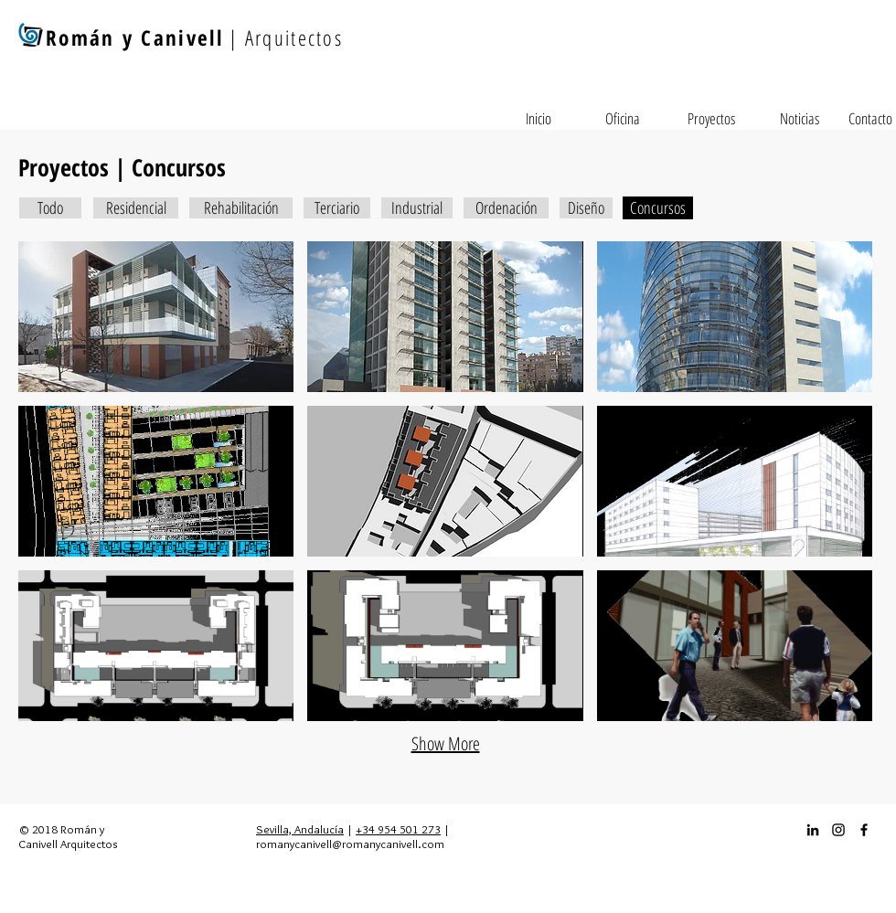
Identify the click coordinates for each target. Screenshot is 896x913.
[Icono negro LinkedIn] (813, 830)
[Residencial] (135, 207)
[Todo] (50, 207)
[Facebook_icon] (864, 830)
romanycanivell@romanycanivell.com (350, 843)
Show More (445, 743)
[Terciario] (337, 207)
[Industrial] (416, 207)
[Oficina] (623, 119)
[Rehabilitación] (240, 207)
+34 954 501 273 (398, 829)
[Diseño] (586, 207)
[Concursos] (658, 207)
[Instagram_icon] (838, 830)
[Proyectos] (711, 119)
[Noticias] (799, 119)
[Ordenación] (506, 207)
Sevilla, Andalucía (300, 829)
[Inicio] (538, 119)
